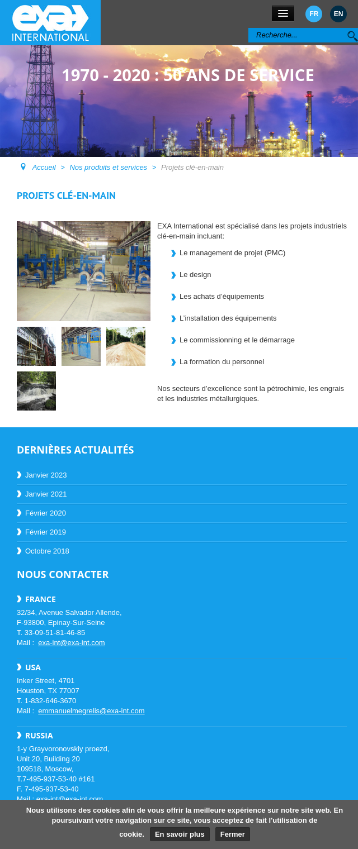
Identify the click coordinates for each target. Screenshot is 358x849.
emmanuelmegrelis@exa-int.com (91, 711)
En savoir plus (180, 834)
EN (338, 14)
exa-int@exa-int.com (71, 642)
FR (313, 14)
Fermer (232, 834)
